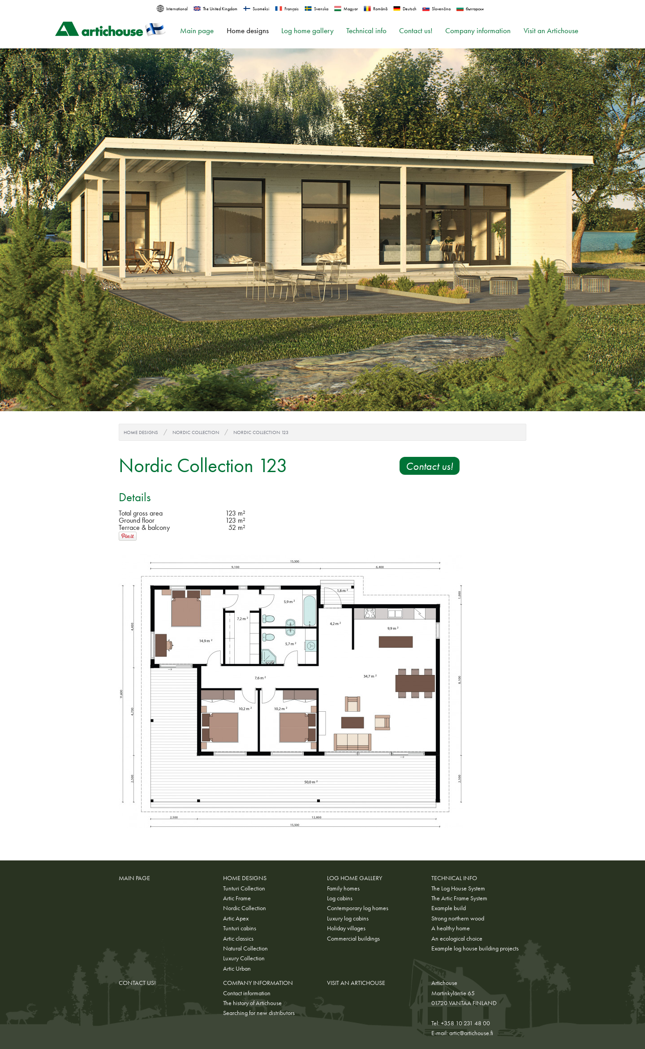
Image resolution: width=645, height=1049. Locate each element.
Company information (478, 30)
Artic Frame (237, 898)
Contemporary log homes (357, 908)
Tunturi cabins (239, 928)
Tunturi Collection (244, 888)
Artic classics (238, 938)
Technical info (366, 30)
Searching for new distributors (259, 1013)
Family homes (343, 888)
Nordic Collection (195, 432)
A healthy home (450, 928)
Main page (197, 30)
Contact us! (416, 30)
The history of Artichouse (252, 1003)
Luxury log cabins (348, 918)
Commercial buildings (353, 938)
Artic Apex (236, 918)
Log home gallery (307, 30)
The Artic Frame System (459, 898)
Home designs (248, 30)
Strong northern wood (457, 918)
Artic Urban (237, 968)
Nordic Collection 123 (260, 432)
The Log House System (458, 888)
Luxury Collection (244, 958)
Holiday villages (346, 928)
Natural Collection (245, 948)
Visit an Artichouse (551, 30)
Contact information (247, 993)
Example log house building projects (475, 948)
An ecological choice (456, 938)
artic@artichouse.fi (471, 1033)
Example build (448, 908)
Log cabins (340, 898)
